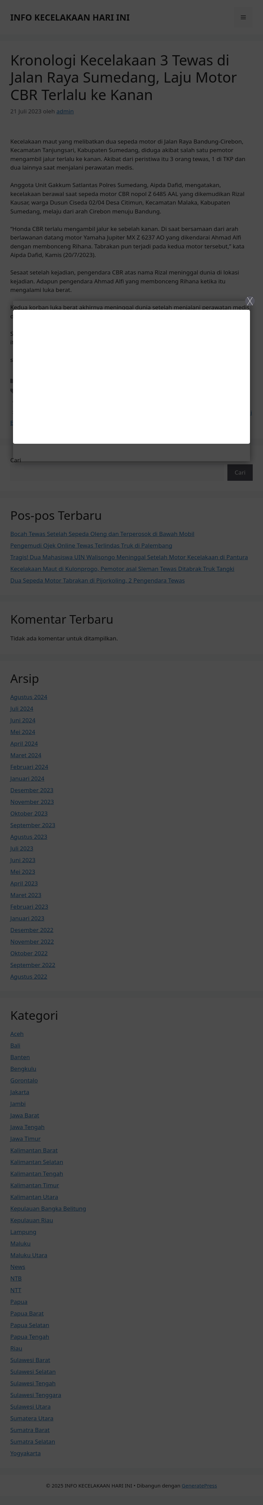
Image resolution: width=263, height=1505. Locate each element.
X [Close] (250, 301)
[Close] (131, 752)
